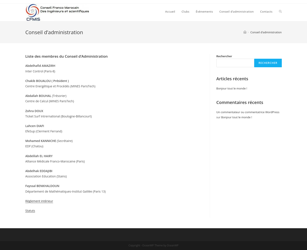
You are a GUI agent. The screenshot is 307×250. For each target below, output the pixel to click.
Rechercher (224, 56)
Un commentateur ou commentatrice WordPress (247, 112)
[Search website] (280, 11)
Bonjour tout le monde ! (231, 88)
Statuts (30, 211)
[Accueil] (245, 32)
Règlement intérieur (39, 201)
